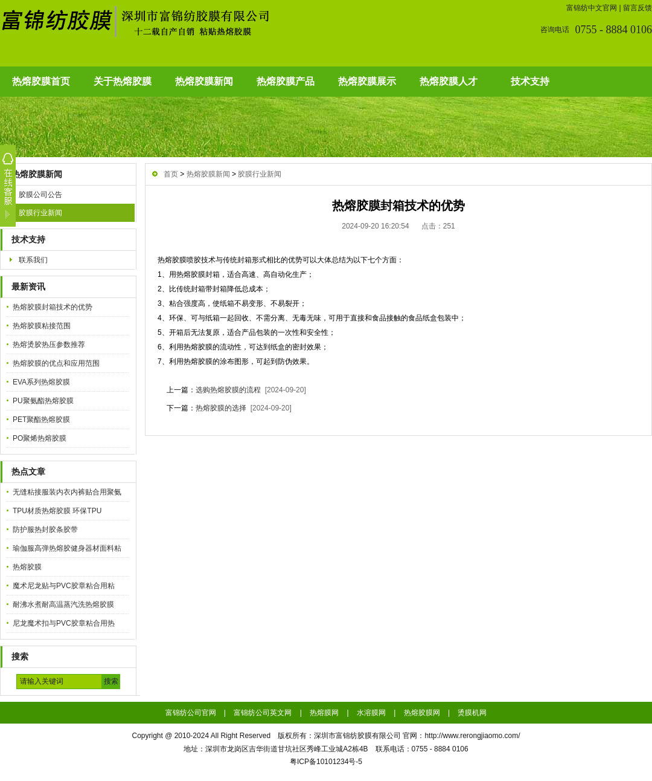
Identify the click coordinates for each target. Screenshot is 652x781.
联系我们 (33, 260)
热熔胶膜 (27, 567)
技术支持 (530, 81)
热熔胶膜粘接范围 (42, 326)
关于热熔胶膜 (123, 81)
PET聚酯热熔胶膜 (41, 419)
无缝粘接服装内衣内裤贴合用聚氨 (67, 492)
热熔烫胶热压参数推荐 (49, 344)
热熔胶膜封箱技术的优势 (52, 307)
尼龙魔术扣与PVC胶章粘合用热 (64, 623)
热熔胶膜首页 (41, 81)
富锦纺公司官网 (190, 712)
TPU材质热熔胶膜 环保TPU (57, 511)
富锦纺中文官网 (591, 8)
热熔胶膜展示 (367, 81)
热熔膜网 (324, 712)
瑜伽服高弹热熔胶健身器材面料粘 (67, 548)
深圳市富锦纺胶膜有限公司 (357, 735)
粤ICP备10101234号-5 (326, 761)
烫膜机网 (472, 712)
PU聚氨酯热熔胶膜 (43, 401)
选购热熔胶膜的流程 (228, 390)
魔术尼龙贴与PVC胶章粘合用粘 (64, 586)
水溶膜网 (371, 712)
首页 (171, 174)
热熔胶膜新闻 (204, 81)
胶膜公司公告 (40, 194)
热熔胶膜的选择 (221, 408)
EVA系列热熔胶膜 (41, 382)
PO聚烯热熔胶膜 (39, 438)
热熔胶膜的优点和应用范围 (56, 363)
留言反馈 (637, 8)
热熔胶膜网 (422, 712)
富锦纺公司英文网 (263, 712)
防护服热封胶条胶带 (45, 529)
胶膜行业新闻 (40, 213)
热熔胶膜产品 (286, 81)
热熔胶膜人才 (449, 81)
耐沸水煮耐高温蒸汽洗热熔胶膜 (63, 604)
